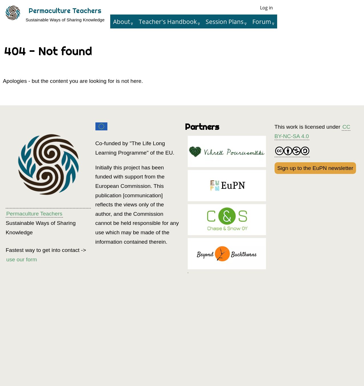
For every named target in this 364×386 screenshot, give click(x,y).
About (121, 21)
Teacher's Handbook (168, 21)
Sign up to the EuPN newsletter (315, 168)
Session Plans (225, 21)
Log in (266, 8)
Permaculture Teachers (65, 11)
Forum (261, 21)
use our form (21, 259)
